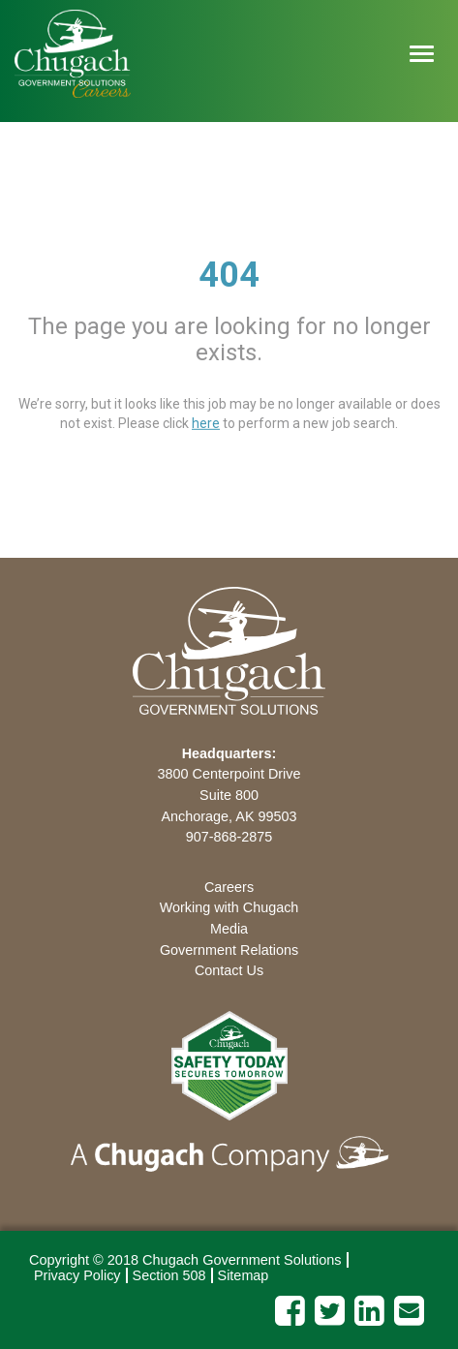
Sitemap (243, 1275)
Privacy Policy (77, 1275)
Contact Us (229, 970)
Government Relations (229, 950)
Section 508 (169, 1275)
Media (229, 928)
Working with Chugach (229, 907)
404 (229, 275)
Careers (229, 887)
